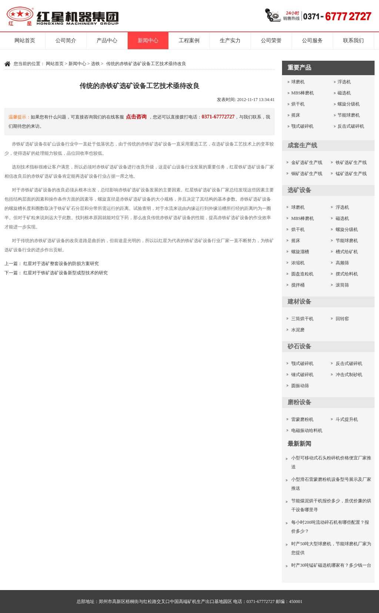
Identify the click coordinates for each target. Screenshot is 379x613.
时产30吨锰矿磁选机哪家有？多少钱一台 (331, 565)
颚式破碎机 (302, 126)
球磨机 (298, 81)
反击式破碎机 (351, 126)
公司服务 (312, 40)
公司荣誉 (271, 40)
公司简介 (66, 40)
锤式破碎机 (302, 374)
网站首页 (24, 40)
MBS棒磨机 (302, 93)
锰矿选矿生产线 (351, 173)
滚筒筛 (342, 285)
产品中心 (107, 40)
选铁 (95, 63)
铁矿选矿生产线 (351, 162)
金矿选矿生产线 (306, 162)
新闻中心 (148, 40)
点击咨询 (136, 117)
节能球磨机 (349, 115)
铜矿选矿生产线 (306, 173)
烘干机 (298, 104)
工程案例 (189, 40)
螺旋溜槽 (300, 251)
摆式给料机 (347, 274)
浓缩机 (298, 262)
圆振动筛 (300, 385)
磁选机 (344, 93)
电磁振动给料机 (306, 430)
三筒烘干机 (302, 318)
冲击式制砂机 (349, 374)
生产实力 (230, 40)
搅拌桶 (298, 285)
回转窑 (342, 318)
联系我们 (353, 40)
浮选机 (344, 81)
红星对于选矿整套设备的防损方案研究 (61, 263)
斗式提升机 (347, 419)
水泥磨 (298, 329)
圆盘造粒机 (302, 274)
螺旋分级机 (349, 104)
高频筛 (342, 262)
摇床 (295, 115)
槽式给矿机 (347, 251)
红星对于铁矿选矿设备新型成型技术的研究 (65, 272)
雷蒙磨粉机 (302, 419)
